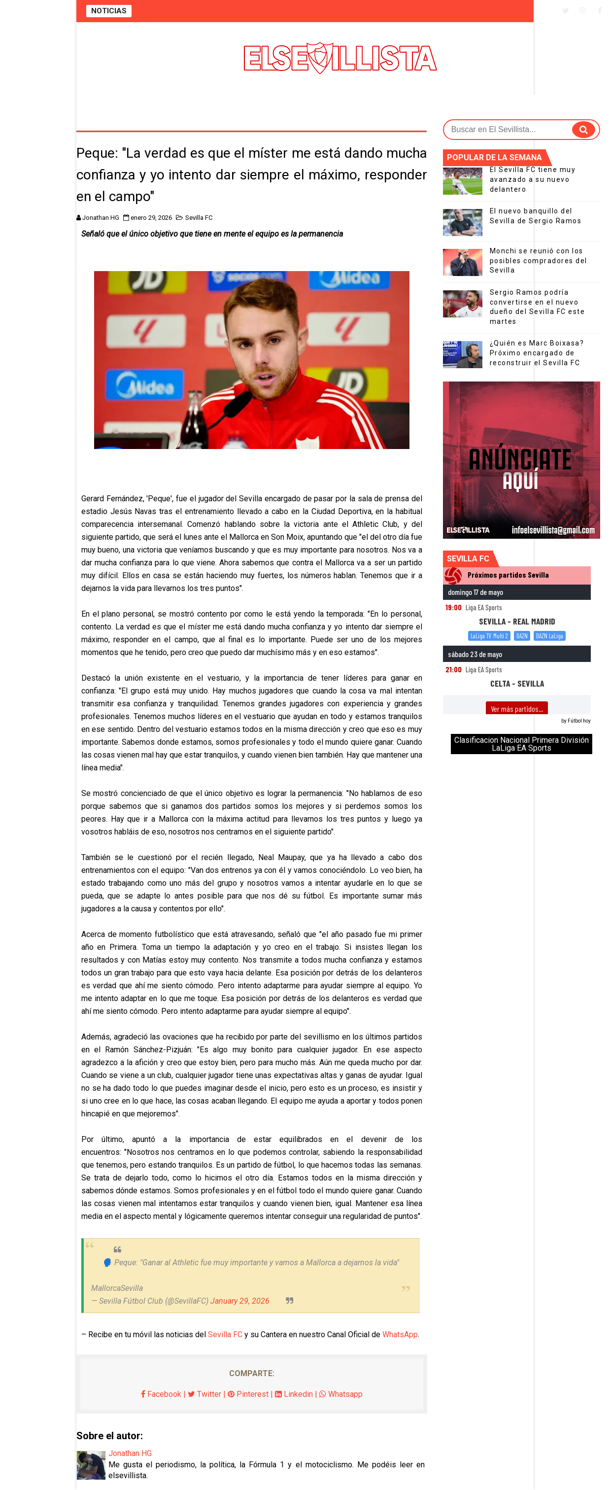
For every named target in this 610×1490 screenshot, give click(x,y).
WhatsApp (400, 1334)
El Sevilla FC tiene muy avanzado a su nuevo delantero (533, 179)
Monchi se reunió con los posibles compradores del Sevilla (538, 260)
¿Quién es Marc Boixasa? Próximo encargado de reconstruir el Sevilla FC (537, 352)
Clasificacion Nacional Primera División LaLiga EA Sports (521, 744)
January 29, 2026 (240, 1301)
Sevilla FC (198, 217)
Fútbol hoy (579, 721)
